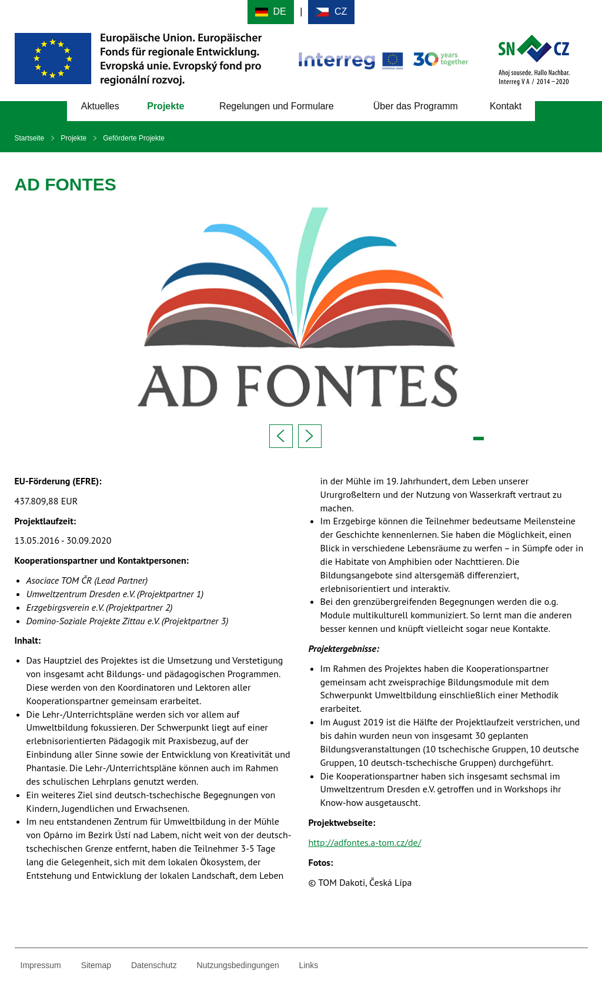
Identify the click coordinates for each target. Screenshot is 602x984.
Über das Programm (415, 106)
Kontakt (505, 106)
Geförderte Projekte (134, 138)
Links (309, 965)
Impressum (41, 965)
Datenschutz (154, 965)
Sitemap (96, 965)
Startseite (30, 138)
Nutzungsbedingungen (238, 965)
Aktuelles (100, 106)
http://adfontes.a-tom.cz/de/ (365, 842)
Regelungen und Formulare (276, 106)
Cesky (331, 12)
